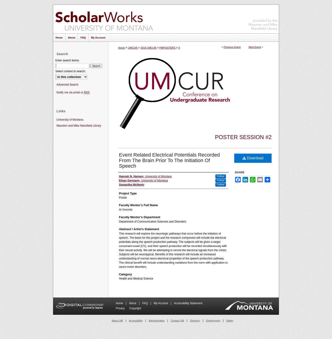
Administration (157, 320)
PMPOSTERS (167, 47)
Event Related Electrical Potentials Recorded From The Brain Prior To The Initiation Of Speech (169, 160)
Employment (213, 320)
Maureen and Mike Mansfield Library (263, 18)
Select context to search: (70, 71)
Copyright (135, 308)
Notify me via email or (72, 92)
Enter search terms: (67, 60)
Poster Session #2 (243, 137)
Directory (195, 320)
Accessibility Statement (188, 303)
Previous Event (232, 47)
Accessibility (136, 320)
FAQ (145, 303)
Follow (220, 176)
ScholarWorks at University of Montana (104, 19)
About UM (117, 320)
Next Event (255, 47)
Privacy (121, 308)
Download (253, 158)
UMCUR (133, 47)
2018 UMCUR (148, 47)
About (133, 303)
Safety (229, 320)
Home (121, 47)
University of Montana (69, 119)
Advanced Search (67, 84)
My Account (161, 303)
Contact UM (177, 320)
